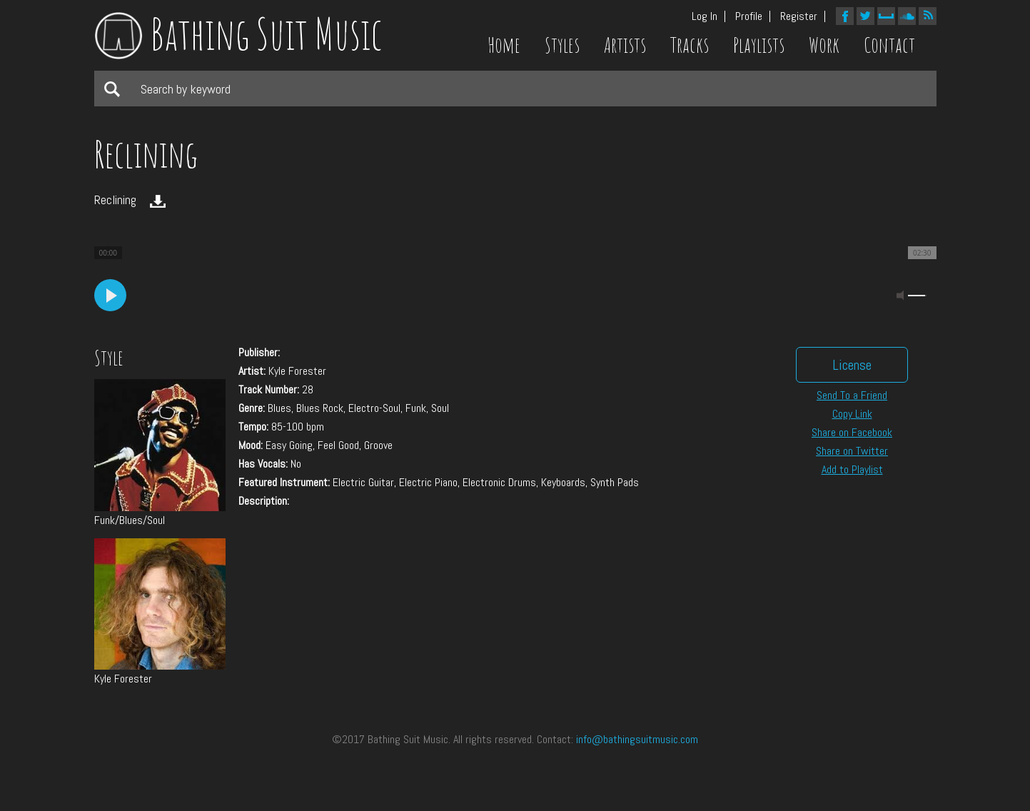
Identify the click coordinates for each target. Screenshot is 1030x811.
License (852, 365)
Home (504, 45)
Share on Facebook (852, 432)
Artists (625, 45)
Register (798, 16)
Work (824, 45)
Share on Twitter (852, 450)
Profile (748, 16)
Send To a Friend (852, 395)
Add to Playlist (852, 469)
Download (158, 201)
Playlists (758, 45)
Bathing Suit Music (238, 33)
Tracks (689, 45)
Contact (889, 45)
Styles (562, 45)
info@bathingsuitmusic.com (637, 739)
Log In (704, 16)
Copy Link (852, 413)
